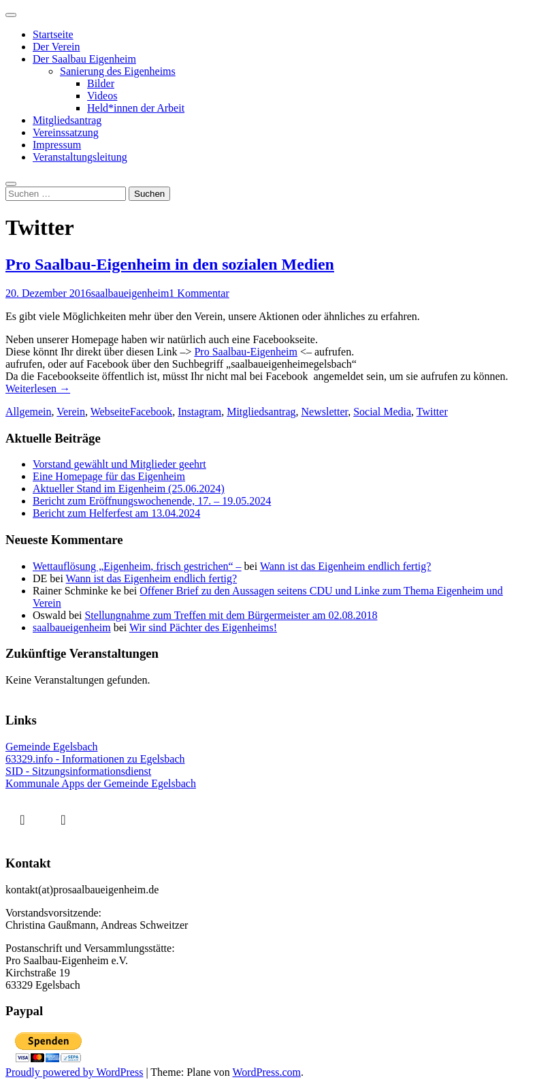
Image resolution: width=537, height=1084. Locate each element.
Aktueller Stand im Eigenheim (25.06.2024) (129, 488)
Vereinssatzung (66, 132)
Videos (102, 95)
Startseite (53, 34)
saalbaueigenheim (130, 293)
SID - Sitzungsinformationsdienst (78, 771)
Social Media (382, 411)
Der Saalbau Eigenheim (84, 59)
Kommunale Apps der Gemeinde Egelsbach (100, 783)
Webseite (110, 411)
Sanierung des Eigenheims (118, 71)
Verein (70, 411)
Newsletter (325, 411)
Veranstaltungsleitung (80, 157)
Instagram (199, 411)
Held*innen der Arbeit (135, 108)
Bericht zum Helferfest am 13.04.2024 (116, 513)
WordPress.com (266, 1072)
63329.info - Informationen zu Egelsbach (94, 759)
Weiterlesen (37, 388)
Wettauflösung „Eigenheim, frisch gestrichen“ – (137, 566)
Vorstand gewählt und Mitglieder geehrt (119, 464)
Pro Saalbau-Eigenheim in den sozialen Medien (169, 264)
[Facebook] (25, 819)
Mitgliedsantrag (67, 120)
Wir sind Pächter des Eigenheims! (203, 627)
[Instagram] (66, 819)
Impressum (57, 144)
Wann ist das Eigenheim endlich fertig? (346, 566)
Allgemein (28, 411)
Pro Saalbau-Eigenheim (245, 351)
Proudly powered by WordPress (74, 1072)
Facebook (151, 411)
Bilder (100, 83)
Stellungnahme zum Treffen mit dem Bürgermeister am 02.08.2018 (230, 615)
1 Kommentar (199, 293)
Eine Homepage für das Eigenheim (109, 476)
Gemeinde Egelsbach (51, 746)
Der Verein (56, 46)
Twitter (432, 411)
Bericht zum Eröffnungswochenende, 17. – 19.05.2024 (152, 501)
